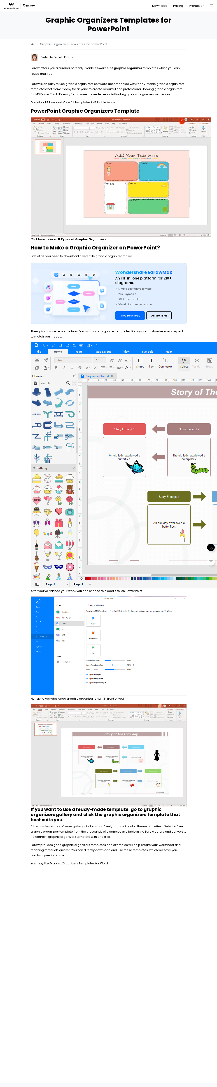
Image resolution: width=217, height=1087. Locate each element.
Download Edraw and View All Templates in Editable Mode (73, 102)
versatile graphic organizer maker (107, 256)
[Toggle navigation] (211, 6)
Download (159, 6)
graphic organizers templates (84, 845)
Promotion (196, 6)
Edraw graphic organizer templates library (110, 331)
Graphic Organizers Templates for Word (78, 863)
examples (114, 831)
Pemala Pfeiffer (64, 57)
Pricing (178, 6)
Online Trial (159, 315)
